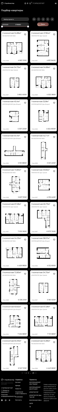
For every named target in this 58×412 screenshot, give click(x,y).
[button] (55, 3)
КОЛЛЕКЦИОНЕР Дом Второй (35, 388)
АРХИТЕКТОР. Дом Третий (39, 36)
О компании (19, 397)
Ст (34, 19)
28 (33, 373)
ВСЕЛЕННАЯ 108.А (35, 400)
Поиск (43, 24)
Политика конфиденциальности (8, 395)
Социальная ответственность (21, 392)
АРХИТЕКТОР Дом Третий (35, 396)
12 (30, 406)
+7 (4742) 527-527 (38, 3)
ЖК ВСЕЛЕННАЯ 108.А (9, 36)
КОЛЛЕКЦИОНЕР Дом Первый (35, 383)
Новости (18, 389)
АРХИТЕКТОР (33, 392)
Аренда (17, 385)
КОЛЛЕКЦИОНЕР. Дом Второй (11, 104)
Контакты (18, 400)
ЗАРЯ (31, 403)
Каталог (18, 382)
